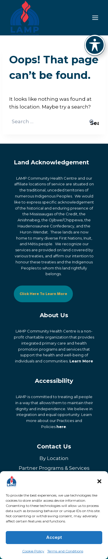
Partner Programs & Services (54, 468)
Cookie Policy (33, 551)
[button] (99, 481)
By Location (54, 458)
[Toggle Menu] (95, 18)
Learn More (81, 361)
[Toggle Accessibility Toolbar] (95, 45)
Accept (54, 537)
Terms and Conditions (65, 551)
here (61, 426)
